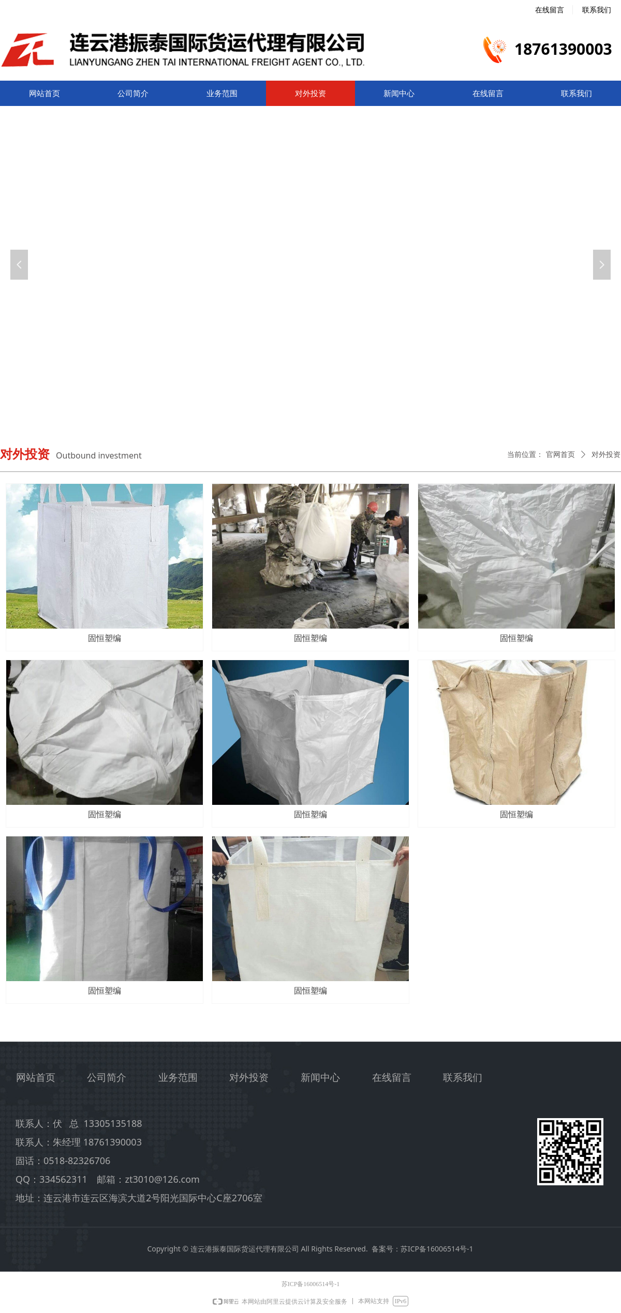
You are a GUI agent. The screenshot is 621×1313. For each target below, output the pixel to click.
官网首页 (560, 455)
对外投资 (606, 455)
